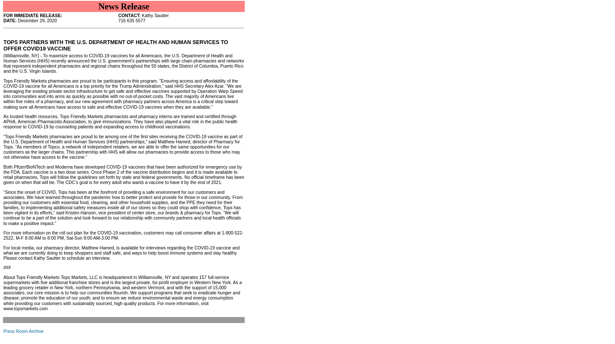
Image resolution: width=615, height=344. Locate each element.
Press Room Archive (23, 331)
